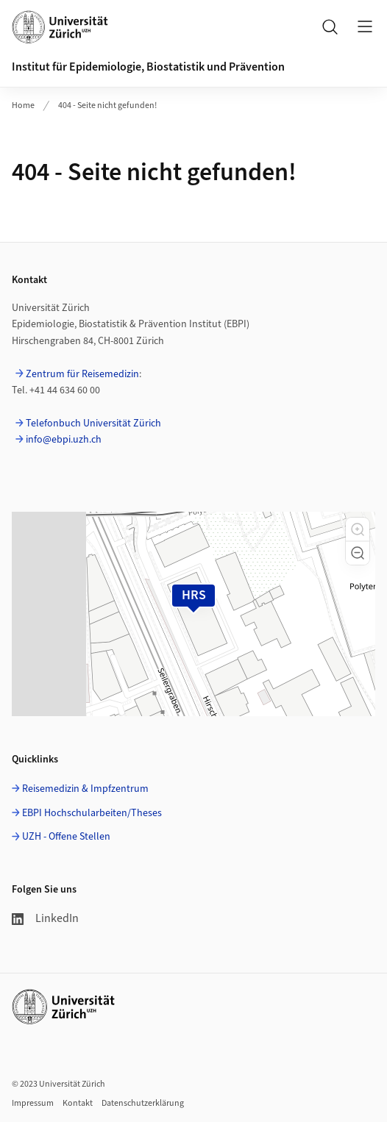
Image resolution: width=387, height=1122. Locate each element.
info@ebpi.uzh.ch (64, 439)
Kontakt (78, 1103)
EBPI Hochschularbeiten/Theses (92, 813)
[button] (357, 529)
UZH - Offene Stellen (66, 836)
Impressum (33, 1103)
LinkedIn (45, 918)
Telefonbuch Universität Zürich (93, 423)
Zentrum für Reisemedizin (82, 374)
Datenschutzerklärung (143, 1103)
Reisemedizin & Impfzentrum (85, 789)
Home (23, 105)
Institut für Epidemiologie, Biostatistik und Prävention (148, 67)
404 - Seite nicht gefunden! (107, 105)
